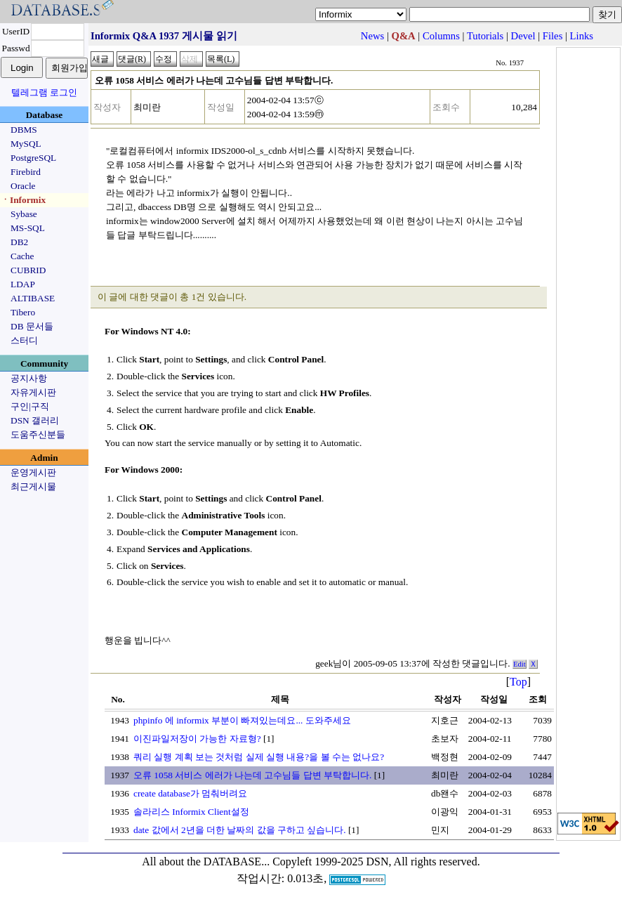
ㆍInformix (23, 200)
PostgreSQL (33, 157)
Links (581, 35)
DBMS (24, 129)
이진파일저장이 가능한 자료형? (197, 738)
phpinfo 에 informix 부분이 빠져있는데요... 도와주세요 (242, 720)
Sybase (24, 214)
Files (553, 35)
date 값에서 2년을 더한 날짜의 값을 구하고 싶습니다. (239, 830)
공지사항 (29, 378)
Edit (519, 664)
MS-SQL (28, 228)
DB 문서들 (32, 326)
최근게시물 (33, 486)
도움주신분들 (38, 434)
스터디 (24, 340)
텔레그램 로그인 (44, 92)
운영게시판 (33, 472)
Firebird (26, 171)
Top (518, 682)
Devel (523, 35)
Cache (22, 256)
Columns (441, 35)
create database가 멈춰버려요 (190, 793)
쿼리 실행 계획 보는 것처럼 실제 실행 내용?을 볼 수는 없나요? (258, 757)
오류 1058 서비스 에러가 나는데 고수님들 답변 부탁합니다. (252, 775)
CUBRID (28, 270)
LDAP (23, 284)
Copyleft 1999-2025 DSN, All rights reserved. (376, 861)
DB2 (19, 242)
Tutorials (485, 35)
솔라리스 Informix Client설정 (191, 811)
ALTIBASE (33, 298)
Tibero (23, 312)
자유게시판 (33, 392)
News (372, 35)
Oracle (23, 186)
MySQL (26, 143)
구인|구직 (30, 406)
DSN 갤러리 (35, 420)
